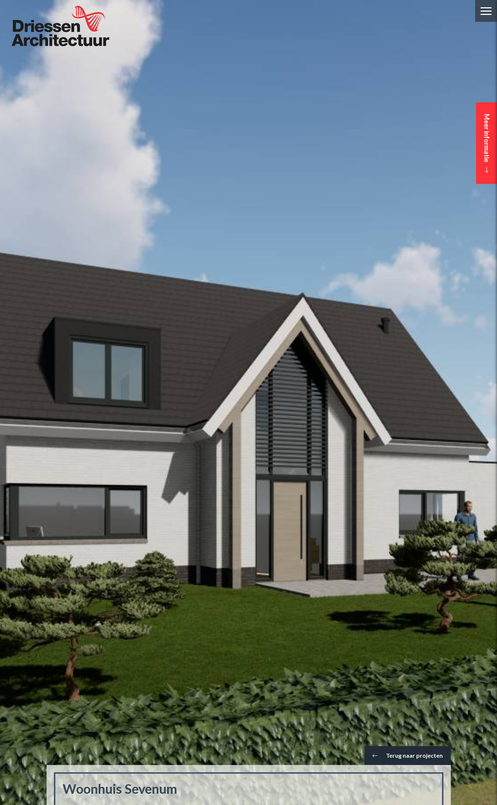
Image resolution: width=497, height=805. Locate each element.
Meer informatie (487, 143)
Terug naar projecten (407, 755)
